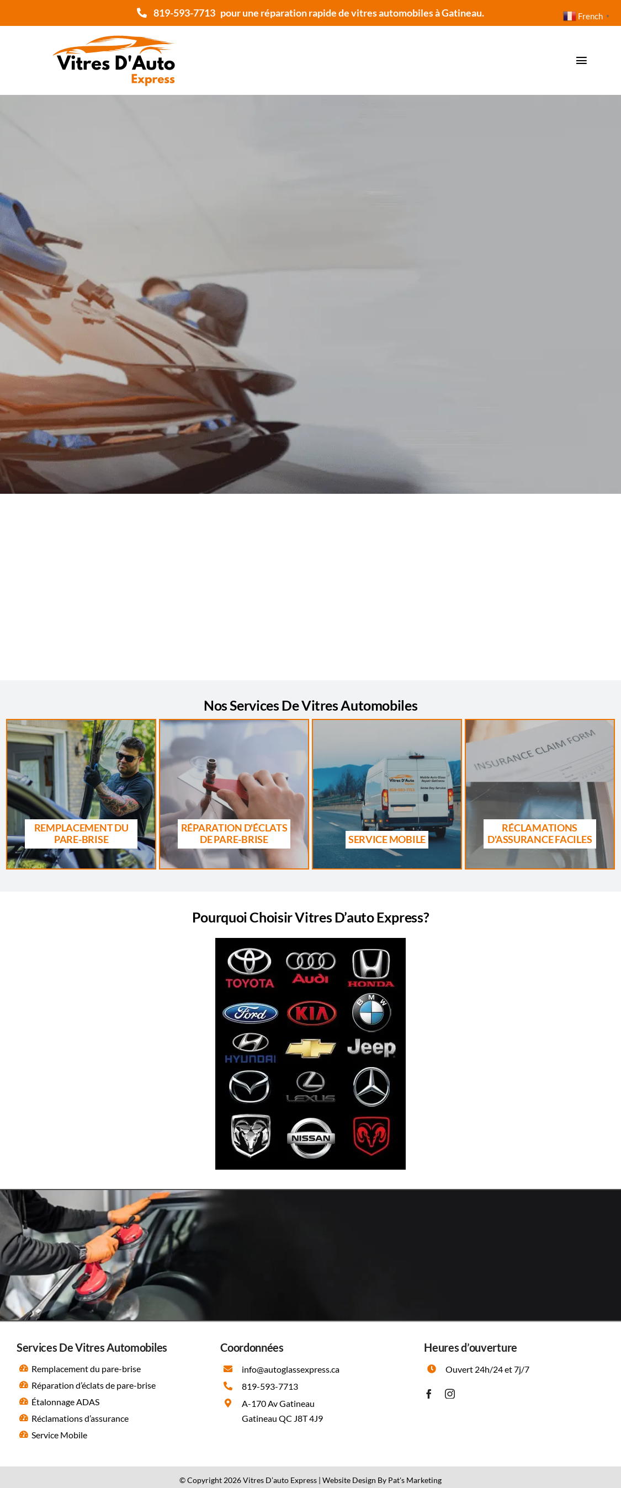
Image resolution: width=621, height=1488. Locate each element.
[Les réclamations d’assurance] (540, 794)
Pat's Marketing (415, 1480)
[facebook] (429, 1394)
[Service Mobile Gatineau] (387, 794)
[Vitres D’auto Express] (114, 30)
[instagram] (450, 1394)
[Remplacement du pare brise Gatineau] (81, 794)
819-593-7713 (184, 13)
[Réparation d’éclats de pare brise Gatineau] (234, 794)
